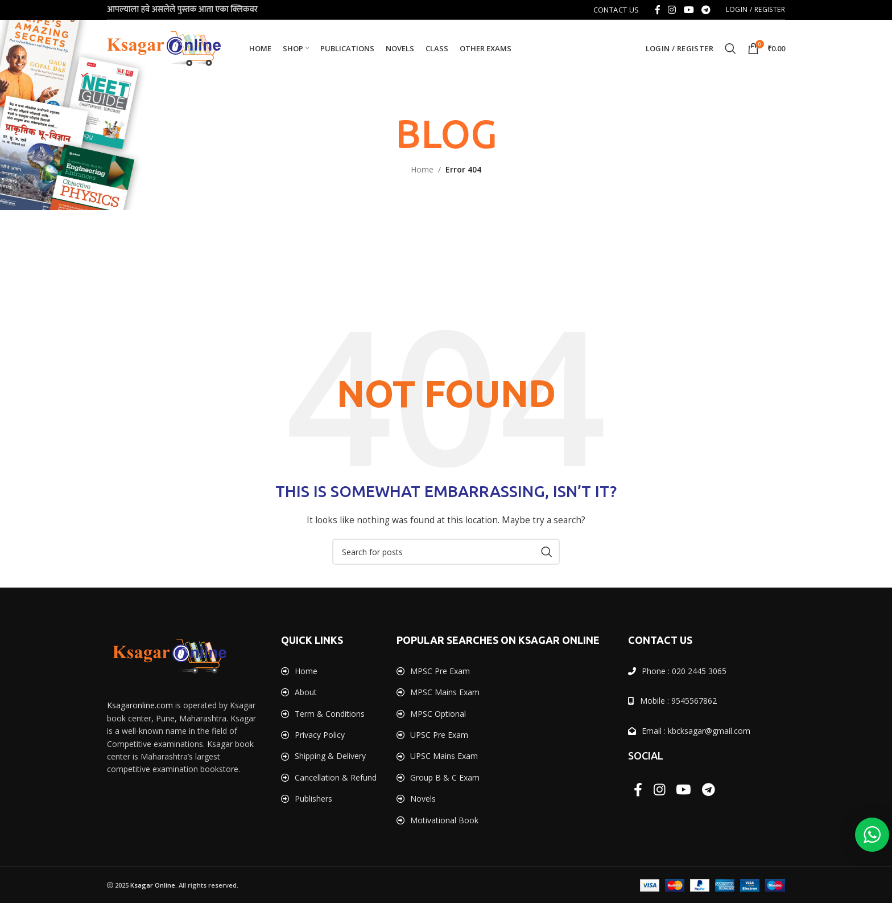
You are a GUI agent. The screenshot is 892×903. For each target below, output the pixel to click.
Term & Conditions (330, 713)
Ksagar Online (152, 885)
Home (422, 169)
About (306, 692)
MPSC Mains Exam (445, 692)
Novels (423, 798)
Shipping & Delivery (330, 755)
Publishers (313, 798)
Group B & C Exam (445, 777)
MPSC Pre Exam (440, 671)
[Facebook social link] (657, 9)
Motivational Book (444, 820)
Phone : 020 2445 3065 (684, 671)
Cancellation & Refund (336, 777)
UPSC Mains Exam (444, 755)
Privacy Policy (320, 734)
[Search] (730, 48)
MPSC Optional (438, 713)
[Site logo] (164, 47)
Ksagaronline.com (140, 705)
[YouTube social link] (688, 9)
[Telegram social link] (705, 9)
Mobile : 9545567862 (678, 700)
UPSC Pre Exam (439, 734)
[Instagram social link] (672, 9)
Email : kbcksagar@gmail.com (696, 730)
